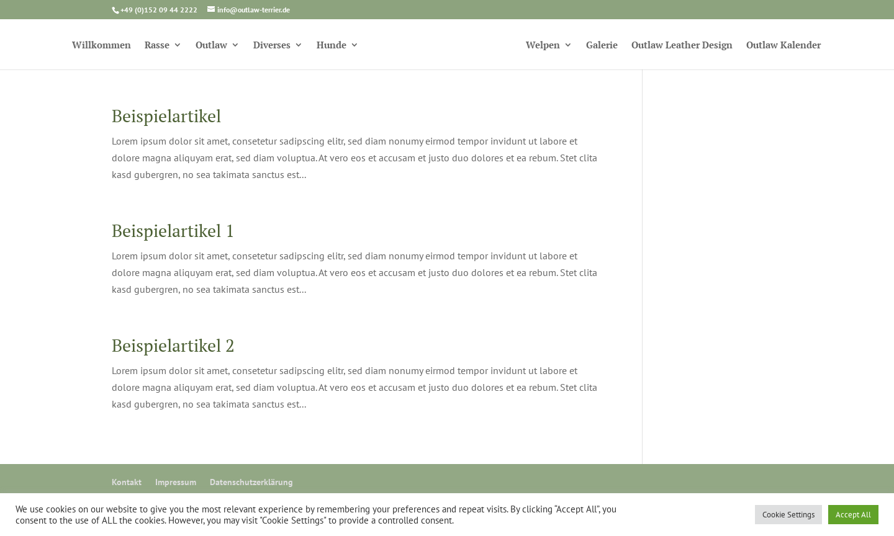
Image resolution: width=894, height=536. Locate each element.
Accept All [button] (853, 514)
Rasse (157, 45)
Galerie (602, 45)
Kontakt (127, 482)
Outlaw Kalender (783, 45)
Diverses (272, 45)
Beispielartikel (166, 115)
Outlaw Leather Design (682, 45)
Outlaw (211, 45)
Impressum (175, 482)
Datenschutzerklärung (251, 482)
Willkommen (101, 45)
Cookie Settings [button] (788, 514)
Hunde (331, 45)
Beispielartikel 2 (173, 345)
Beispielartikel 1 (173, 230)
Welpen (543, 45)
